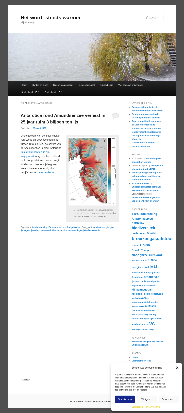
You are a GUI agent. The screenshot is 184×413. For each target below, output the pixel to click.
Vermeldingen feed (141, 360)
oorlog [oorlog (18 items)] (152, 314)
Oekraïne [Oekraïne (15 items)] (151, 310)
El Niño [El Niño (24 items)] (152, 260)
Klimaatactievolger (141, 342)
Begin (24, 85)
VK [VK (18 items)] (143, 324)
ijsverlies (35, 230)
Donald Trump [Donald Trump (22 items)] (140, 250)
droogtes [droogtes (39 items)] (139, 255)
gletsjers (110, 227)
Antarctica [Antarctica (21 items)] (138, 223)
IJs (64, 227)
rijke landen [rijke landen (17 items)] (156, 319)
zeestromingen (75, 230)
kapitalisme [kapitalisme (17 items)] (137, 285)
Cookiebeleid (137, 407)
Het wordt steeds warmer (51, 17)
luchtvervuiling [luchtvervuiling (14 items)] (138, 306)
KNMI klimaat (156, 342)
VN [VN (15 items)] (147, 325)
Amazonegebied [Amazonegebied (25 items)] (142, 218)
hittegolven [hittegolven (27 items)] (151, 276)
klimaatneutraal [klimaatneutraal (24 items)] (142, 289)
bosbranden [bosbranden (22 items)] (139, 233)
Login (135, 357)
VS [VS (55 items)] (152, 324)
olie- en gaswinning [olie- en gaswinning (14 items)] (140, 315)
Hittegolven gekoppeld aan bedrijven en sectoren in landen (147, 176)
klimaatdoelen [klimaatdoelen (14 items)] (150, 286)
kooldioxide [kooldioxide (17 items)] (138, 294)
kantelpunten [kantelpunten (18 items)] (153, 281)
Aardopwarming (39, 227)
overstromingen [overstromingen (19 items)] (140, 318)
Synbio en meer (40, 85)
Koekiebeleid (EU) (30, 92)
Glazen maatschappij (63, 85)
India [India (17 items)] (143, 281)
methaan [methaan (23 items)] (150, 306)
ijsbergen (25, 230)
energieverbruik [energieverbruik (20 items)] (141, 267)
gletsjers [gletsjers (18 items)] (156, 272)
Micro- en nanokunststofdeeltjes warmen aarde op (143, 142)
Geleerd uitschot (87, 85)
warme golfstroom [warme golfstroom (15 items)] (140, 329)
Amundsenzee (98, 227)
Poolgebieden (73, 227)
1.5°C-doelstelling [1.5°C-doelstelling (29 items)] (144, 214)
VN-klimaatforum (140, 345)
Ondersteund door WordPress (99, 401)
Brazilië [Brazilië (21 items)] (151, 233)
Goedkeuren (125, 399)
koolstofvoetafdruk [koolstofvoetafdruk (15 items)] (140, 298)
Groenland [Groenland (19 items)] (137, 277)
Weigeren (146, 399)
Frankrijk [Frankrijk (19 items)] (146, 272)
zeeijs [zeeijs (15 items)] (151, 329)
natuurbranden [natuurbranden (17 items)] (139, 310)
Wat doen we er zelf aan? (130, 85)
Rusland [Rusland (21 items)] (137, 324)
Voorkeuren (168, 399)
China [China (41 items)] (145, 245)
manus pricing (139, 172)
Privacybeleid (106, 85)
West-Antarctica (59, 230)
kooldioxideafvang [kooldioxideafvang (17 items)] (153, 294)
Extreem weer (55, 227)
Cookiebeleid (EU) (53, 92)
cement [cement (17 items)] (135, 245)
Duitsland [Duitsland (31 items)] (154, 255)
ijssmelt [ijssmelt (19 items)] (136, 281)
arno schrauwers (140, 183)
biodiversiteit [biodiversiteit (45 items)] (143, 228)
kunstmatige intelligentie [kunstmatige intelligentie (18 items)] (145, 302)
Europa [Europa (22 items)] (136, 272)
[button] (177, 367)
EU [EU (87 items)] (153, 266)
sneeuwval (46, 230)
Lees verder (46, 172)
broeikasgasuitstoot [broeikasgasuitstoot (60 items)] (152, 238)
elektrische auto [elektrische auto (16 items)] (139, 260)
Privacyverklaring (152, 407)
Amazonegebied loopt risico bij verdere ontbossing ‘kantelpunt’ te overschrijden (146, 125)
